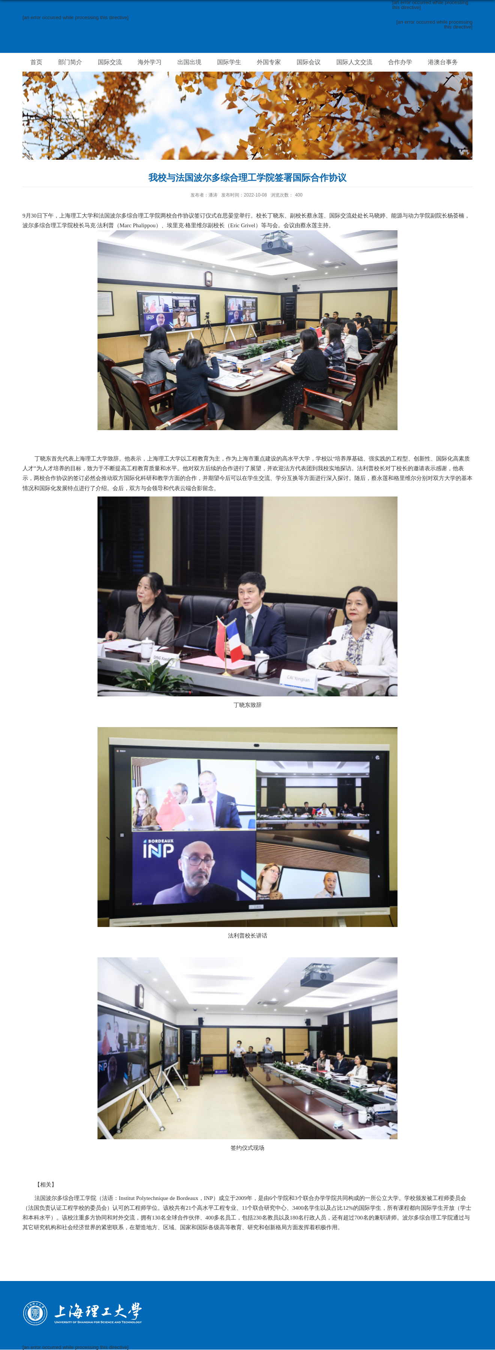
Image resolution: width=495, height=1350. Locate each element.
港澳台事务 (443, 62)
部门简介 (70, 62)
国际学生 (229, 62)
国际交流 (110, 62)
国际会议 (309, 62)
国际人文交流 (354, 62)
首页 (36, 62)
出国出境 (189, 62)
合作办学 (400, 62)
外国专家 (269, 62)
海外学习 (150, 62)
